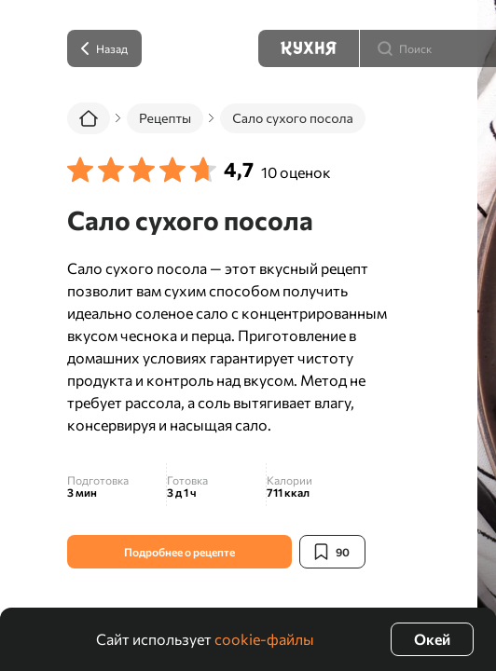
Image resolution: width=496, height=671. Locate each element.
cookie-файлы (264, 639)
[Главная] (88, 118)
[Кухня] (308, 48)
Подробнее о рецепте (179, 551)
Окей (432, 639)
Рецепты (165, 118)
